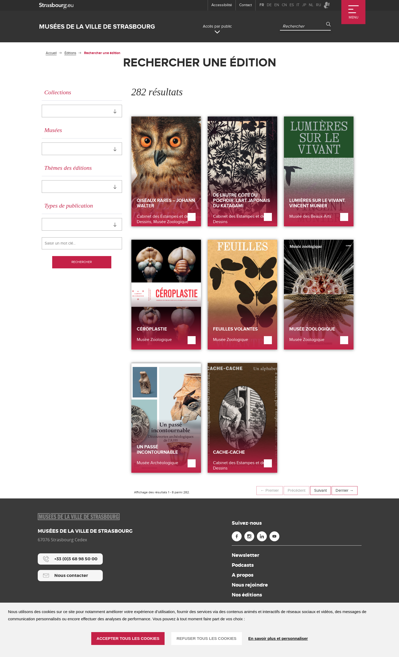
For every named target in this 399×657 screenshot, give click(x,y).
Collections (57, 92)
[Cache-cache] (242, 418)
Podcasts (243, 565)
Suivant (320, 490)
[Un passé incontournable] (166, 418)
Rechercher (82, 262)
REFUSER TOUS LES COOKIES (207, 638)
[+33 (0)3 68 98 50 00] (70, 559)
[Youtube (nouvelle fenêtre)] (274, 536)
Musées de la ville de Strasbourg (97, 27)
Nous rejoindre (250, 585)
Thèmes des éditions (68, 167)
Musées (53, 130)
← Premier (269, 490)
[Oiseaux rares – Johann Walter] (166, 171)
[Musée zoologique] (319, 295)
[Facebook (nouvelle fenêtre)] (237, 536)
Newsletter (245, 555)
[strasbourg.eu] (56, 5)
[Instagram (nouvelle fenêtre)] (249, 536)
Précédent (296, 490)
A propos (242, 575)
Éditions (70, 53)
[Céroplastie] (166, 295)
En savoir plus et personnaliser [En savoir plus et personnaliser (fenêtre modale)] (278, 638)
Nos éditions (247, 595)
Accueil (51, 53)
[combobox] (82, 111)
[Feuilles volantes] (242, 295)
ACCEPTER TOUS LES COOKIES (128, 638)
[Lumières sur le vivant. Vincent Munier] (319, 171)
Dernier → (345, 490)
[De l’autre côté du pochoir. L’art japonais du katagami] (242, 171)
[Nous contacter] (70, 575)
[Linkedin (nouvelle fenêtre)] (262, 536)
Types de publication (68, 205)
